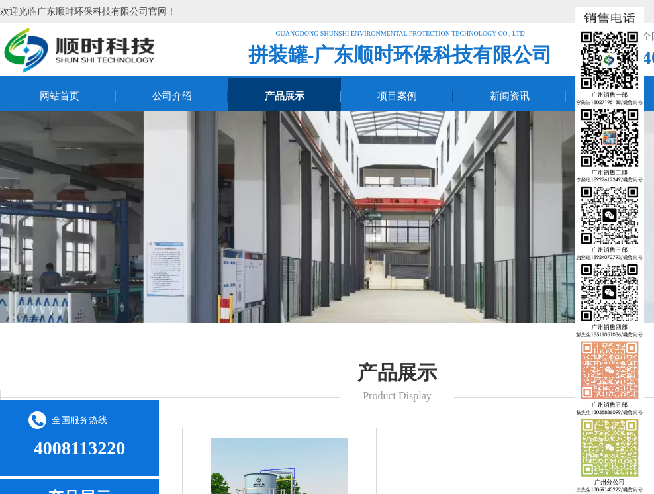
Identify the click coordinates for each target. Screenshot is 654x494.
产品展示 (284, 96)
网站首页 (59, 96)
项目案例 (397, 96)
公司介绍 (172, 96)
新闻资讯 (510, 96)
